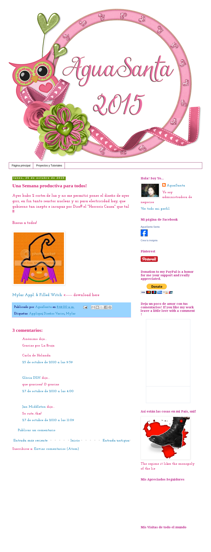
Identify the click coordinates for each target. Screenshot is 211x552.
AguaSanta (176, 185)
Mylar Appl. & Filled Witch (37, 295)
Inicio (75, 440)
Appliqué (35, 313)
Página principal (21, 165)
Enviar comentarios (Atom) (56, 449)
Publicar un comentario (36, 430)
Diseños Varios (54, 313)
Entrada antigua (116, 440)
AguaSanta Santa (150, 226)
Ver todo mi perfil (155, 209)
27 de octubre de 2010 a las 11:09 (48, 420)
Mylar (71, 313)
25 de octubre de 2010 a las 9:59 (47, 362)
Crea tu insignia (149, 240)
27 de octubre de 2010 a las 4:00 (48, 391)
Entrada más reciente (30, 440)
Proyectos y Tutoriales (49, 165)
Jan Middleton (34, 407)
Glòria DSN (31, 378)
